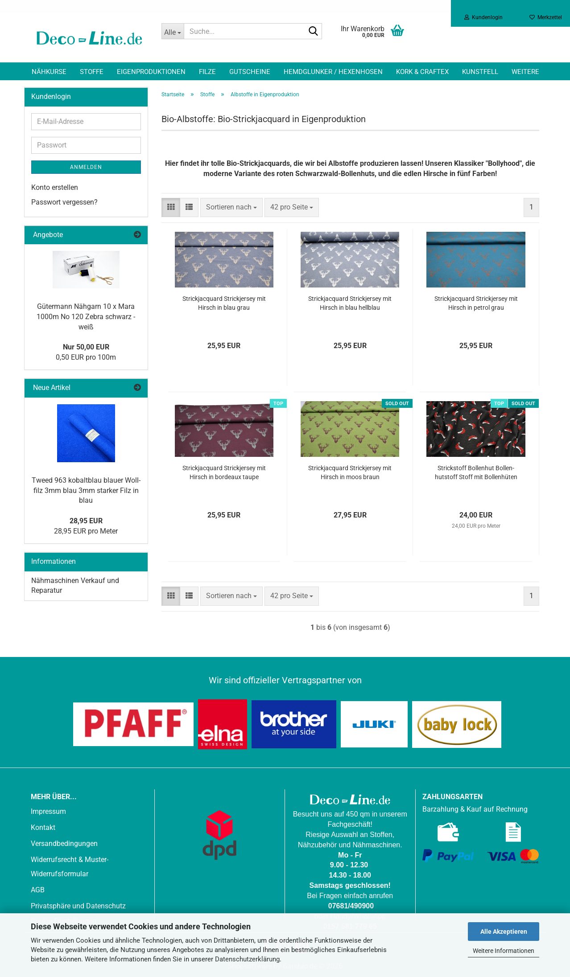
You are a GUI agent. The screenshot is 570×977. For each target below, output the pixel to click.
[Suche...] (172, 31)
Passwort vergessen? (64, 202)
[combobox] (231, 207)
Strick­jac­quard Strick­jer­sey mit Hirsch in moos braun (350, 472)
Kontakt (43, 827)
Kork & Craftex (422, 72)
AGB (38, 890)
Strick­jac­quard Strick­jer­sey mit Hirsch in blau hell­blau (350, 303)
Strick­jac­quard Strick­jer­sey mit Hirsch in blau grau (224, 303)
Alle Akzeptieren (503, 931)
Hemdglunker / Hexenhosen (333, 72)
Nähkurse (49, 72)
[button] (170, 207)
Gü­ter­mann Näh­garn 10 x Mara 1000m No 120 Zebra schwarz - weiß (86, 316)
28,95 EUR (86, 521)
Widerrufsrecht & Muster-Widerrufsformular (69, 866)
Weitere (525, 72)
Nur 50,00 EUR (86, 347)
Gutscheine (249, 72)
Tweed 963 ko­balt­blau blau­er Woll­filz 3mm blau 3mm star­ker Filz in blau (86, 490)
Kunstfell (480, 72)
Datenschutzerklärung (247, 959)
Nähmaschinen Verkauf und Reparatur (75, 585)
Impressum (48, 811)
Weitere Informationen (503, 950)
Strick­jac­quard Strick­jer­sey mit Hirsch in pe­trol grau (476, 303)
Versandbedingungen (64, 843)
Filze (207, 72)
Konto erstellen (54, 187)
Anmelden (86, 167)
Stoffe (91, 72)
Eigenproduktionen (151, 72)
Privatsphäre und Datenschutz (78, 906)
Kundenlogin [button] (483, 17)
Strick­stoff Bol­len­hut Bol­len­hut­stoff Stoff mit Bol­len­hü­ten (476, 472)
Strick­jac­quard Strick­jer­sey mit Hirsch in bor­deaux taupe (224, 472)
